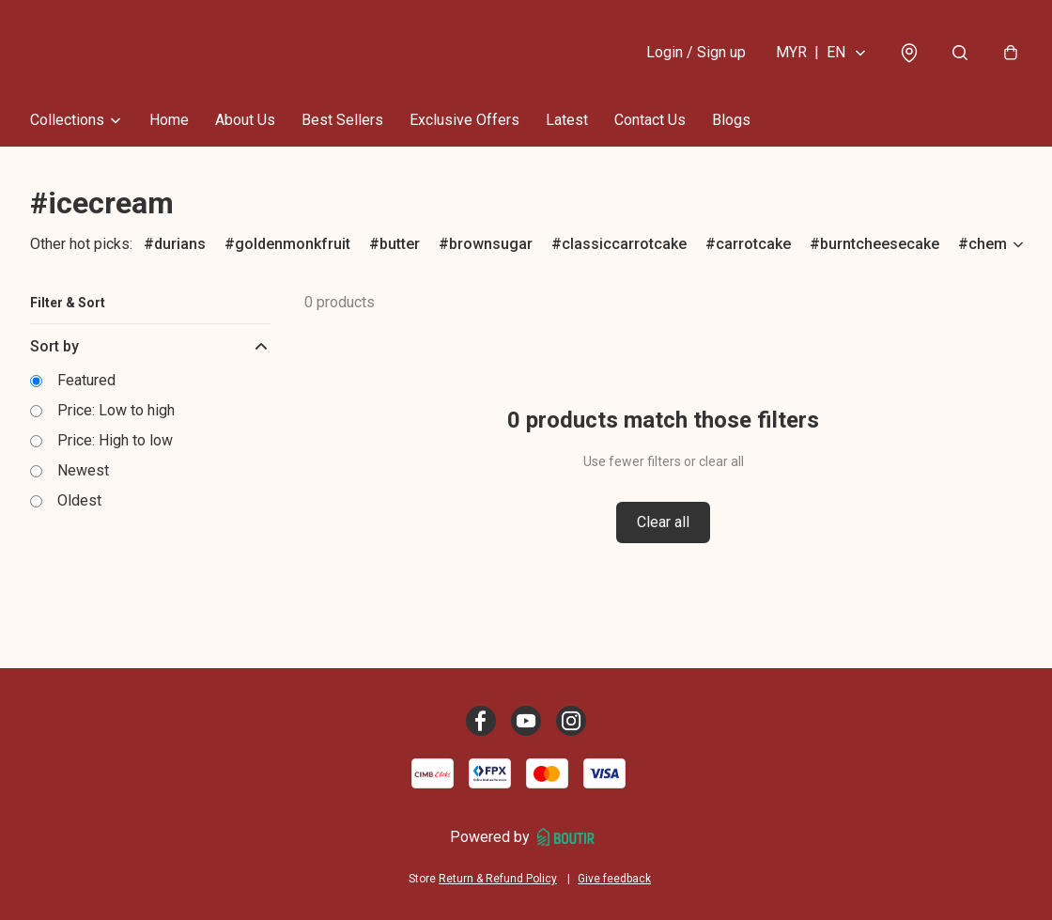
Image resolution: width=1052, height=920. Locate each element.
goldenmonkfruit (292, 244)
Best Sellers (342, 120)
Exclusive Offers (464, 120)
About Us (245, 120)
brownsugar (491, 244)
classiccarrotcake (624, 244)
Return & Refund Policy (498, 878)
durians (180, 244)
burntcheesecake (879, 244)
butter (399, 244)
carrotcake (753, 244)
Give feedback (614, 878)
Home (169, 120)
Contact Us (650, 120)
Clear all (663, 522)
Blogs (731, 120)
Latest (567, 120)
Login (696, 52)
